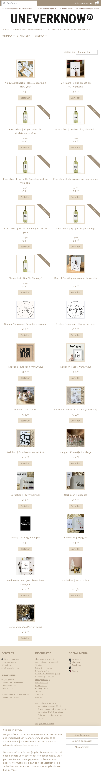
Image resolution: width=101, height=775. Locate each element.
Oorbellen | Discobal (75, 494)
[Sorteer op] (86, 52)
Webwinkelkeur (41, 683)
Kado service (41, 686)
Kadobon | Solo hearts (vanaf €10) (25, 452)
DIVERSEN (40, 35)
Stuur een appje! (10, 659)
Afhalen (38, 665)
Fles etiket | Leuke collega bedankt (75, 129)
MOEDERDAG (36, 29)
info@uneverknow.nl (10, 668)
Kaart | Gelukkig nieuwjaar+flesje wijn (75, 278)
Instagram (76, 659)
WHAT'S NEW (19, 29)
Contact (38, 691)
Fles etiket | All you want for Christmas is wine (25, 131)
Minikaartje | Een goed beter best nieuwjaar (25, 582)
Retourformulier (42, 671)
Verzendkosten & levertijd (46, 662)
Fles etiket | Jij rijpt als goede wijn (75, 228)
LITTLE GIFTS (54, 29)
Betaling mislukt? (42, 688)
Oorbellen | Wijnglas (75, 537)
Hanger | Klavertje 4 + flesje (75, 452)
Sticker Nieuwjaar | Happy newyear (75, 323)
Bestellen (25, 98)
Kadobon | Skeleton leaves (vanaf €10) (75, 409)
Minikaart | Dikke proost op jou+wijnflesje (75, 84)
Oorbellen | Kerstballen (75, 580)
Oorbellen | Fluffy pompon (25, 494)
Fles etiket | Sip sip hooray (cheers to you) (25, 230)
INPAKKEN (84, 29)
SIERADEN (8, 35)
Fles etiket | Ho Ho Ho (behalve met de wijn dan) (25, 180)
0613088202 (10, 662)
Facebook (76, 665)
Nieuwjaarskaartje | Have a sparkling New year (25, 84)
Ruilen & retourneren (44, 668)
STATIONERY (24, 35)
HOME (5, 29)
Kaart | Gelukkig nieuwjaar (25, 537)
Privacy (38, 680)
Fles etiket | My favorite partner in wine (75, 178)
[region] (33, 754)
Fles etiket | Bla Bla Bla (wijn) (25, 278)
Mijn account (83, 3)
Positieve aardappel (25, 409)
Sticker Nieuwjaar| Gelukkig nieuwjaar (25, 323)
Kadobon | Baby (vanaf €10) (75, 366)
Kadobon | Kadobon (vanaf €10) (25, 366)
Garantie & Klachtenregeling (47, 674)
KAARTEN (70, 29)
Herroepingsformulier (44, 677)
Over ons (39, 694)
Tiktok (75, 671)
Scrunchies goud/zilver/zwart (25, 627)
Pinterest (76, 662)
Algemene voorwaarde (45, 659)
